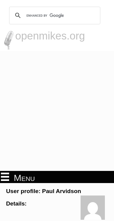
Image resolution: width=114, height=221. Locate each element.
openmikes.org (50, 36)
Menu (18, 177)
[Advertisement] (57, 111)
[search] (53, 15)
